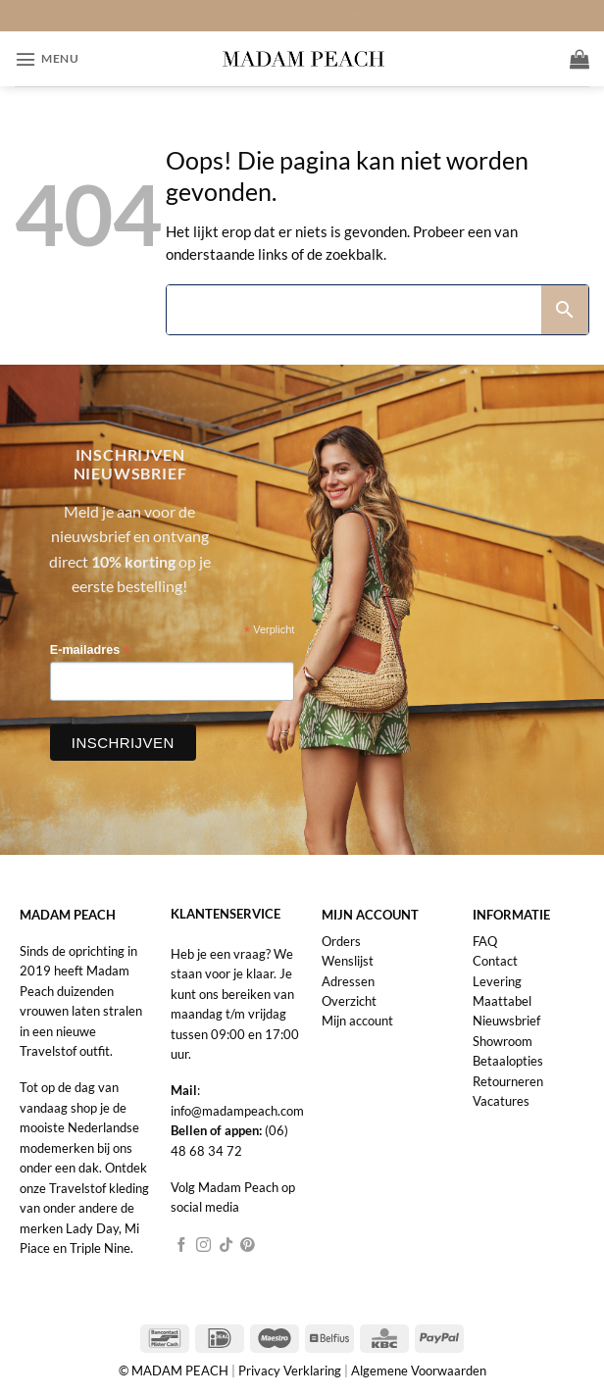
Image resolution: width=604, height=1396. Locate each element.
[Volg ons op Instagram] (203, 1246)
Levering (497, 981)
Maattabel (502, 1001)
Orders (341, 941)
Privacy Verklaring (289, 1370)
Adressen (348, 981)
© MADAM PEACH (175, 1370)
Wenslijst (348, 961)
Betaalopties (508, 1061)
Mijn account (357, 1020)
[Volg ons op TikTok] (226, 1246)
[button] (46, 59)
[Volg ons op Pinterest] (247, 1246)
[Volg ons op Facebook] (182, 1246)
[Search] (354, 309)
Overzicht (349, 1001)
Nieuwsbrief (506, 1020)
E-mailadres (90, 650)
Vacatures (501, 1101)
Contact (495, 961)
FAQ (485, 941)
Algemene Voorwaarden (418, 1370)
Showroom (502, 1041)
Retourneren (508, 1081)
